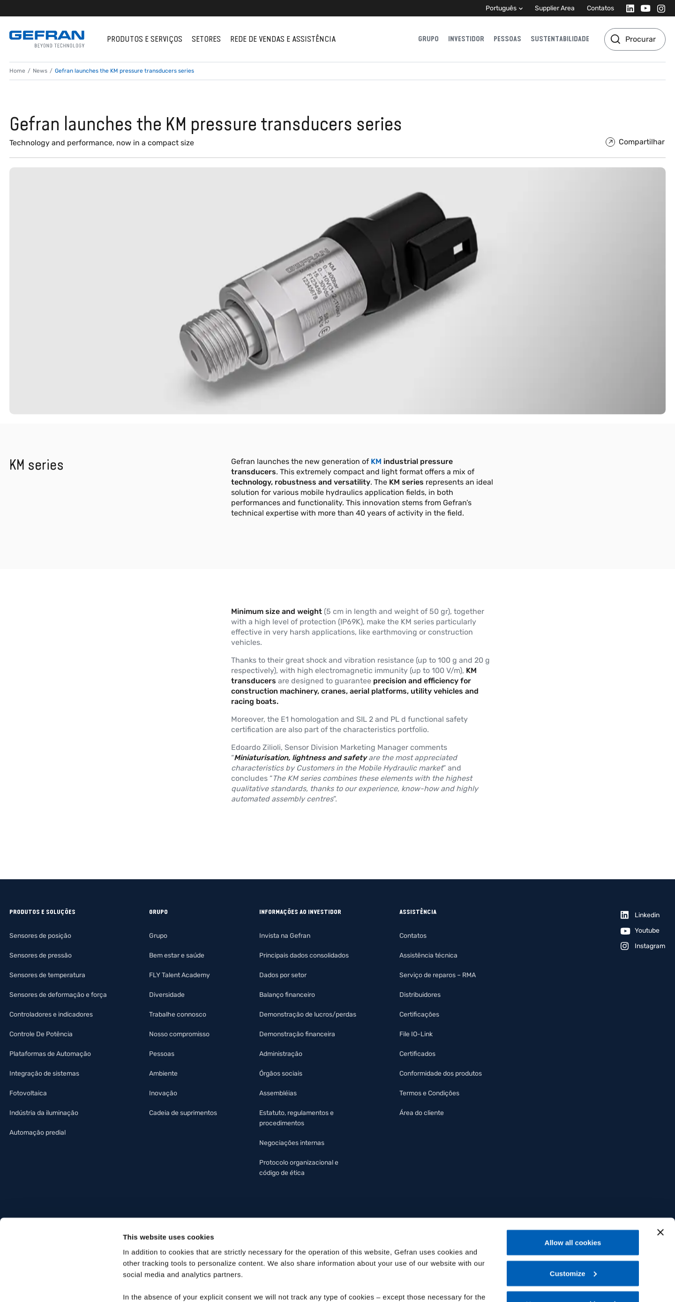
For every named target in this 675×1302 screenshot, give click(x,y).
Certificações (419, 1014)
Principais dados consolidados (304, 955)
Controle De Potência (41, 1034)
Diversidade (167, 995)
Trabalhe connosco (177, 1014)
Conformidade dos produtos (440, 1074)
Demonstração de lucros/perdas (307, 1014)
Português (501, 8)
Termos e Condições (429, 1093)
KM (376, 461)
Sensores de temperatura (47, 975)
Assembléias (278, 1093)
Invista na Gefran (284, 936)
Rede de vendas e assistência (283, 39)
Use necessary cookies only (573, 1232)
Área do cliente (421, 1113)
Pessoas (507, 39)
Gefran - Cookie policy (263, 1247)
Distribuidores (420, 995)
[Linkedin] (627, 8)
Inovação (163, 1093)
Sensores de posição (40, 936)
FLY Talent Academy (179, 975)
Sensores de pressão (40, 955)
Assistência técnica (428, 955)
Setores (206, 39)
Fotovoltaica (28, 1093)
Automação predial (37, 1133)
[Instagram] (658, 8)
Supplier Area (555, 8)
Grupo (428, 39)
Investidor (466, 39)
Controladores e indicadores (51, 1014)
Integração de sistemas (44, 1074)
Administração (280, 1054)
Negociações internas (291, 1143)
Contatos (600, 8)
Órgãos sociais (280, 1074)
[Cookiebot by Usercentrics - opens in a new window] (61, 1284)
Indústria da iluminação (43, 1113)
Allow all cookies (573, 1171)
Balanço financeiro (287, 995)
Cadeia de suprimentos (183, 1113)
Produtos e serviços (144, 39)
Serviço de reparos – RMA (437, 975)
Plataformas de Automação (50, 1054)
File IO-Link (416, 1034)
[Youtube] (643, 8)
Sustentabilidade (560, 39)
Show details (144, 1283)
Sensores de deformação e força (58, 995)
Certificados (417, 1054)
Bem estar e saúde (176, 955)
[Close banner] (660, 1160)
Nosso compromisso (179, 1034)
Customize (573, 1201)
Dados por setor (283, 975)
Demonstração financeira (297, 1034)
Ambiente (163, 1074)
